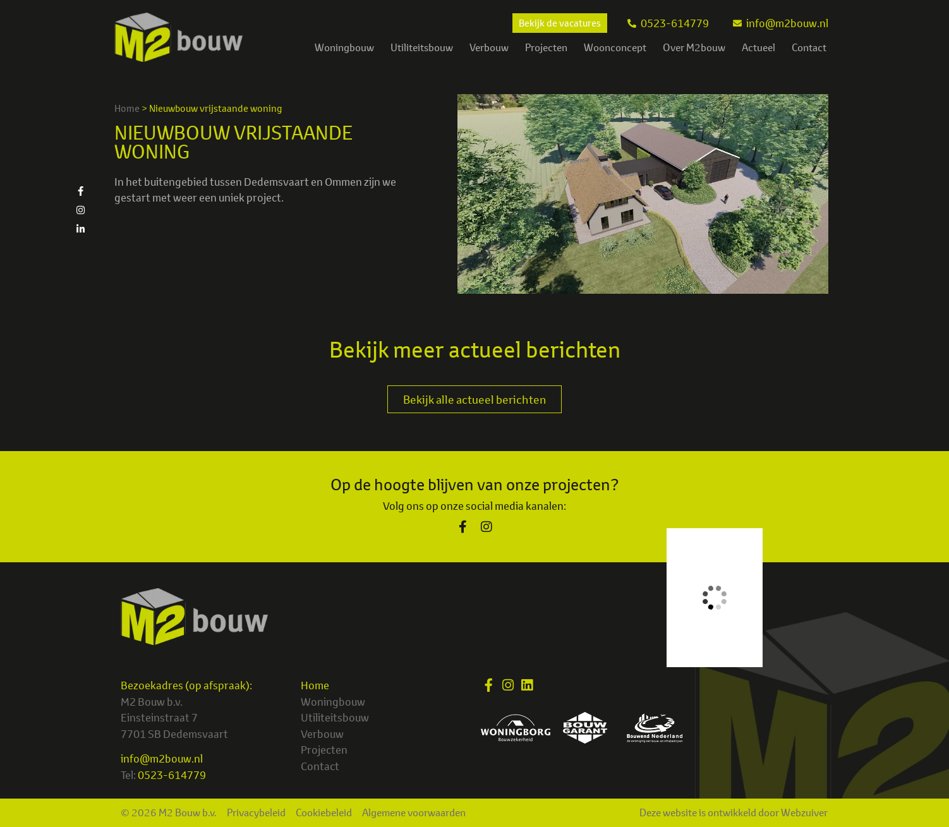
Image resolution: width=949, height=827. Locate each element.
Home (127, 108)
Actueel (758, 47)
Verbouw (489, 47)
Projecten (546, 47)
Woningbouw (344, 47)
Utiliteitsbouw (421, 47)
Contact (809, 47)
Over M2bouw (694, 47)
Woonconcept (615, 47)
